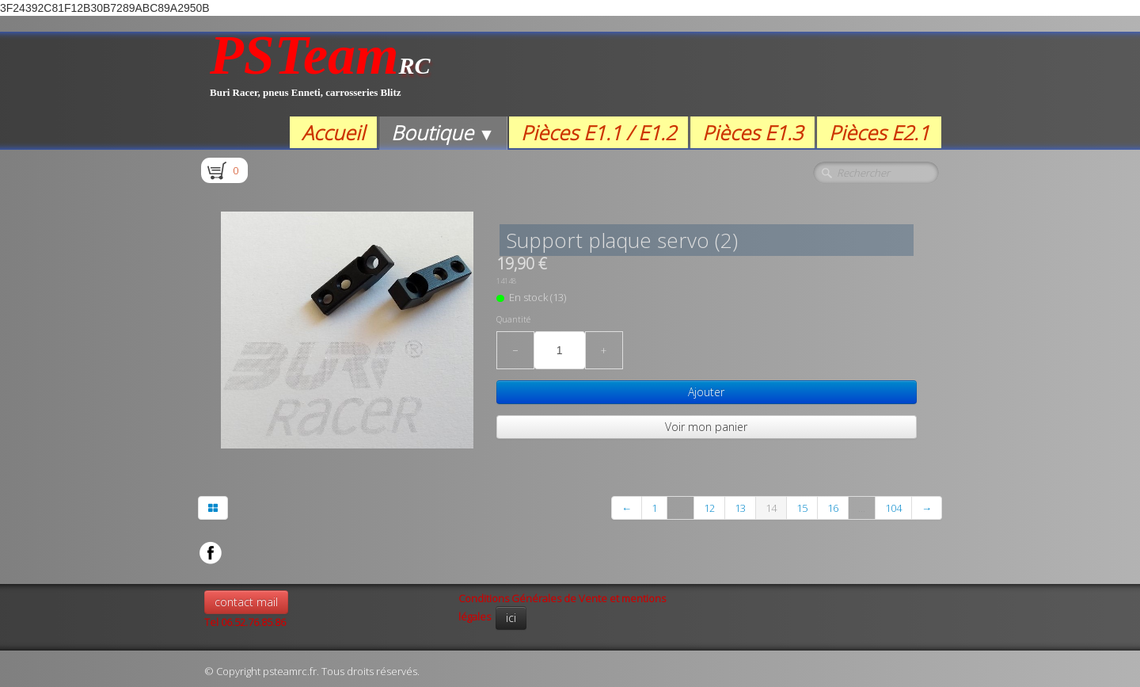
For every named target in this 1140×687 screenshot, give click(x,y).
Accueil (333, 132)
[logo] (320, 74)
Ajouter (706, 391)
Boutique (443, 132)
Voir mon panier (706, 426)
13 (740, 508)
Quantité (513, 319)
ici (511, 617)
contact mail (246, 601)
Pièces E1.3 (752, 132)
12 (709, 508)
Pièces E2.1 (879, 132)
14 (771, 508)
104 (893, 508)
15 (802, 508)
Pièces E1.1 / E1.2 (598, 132)
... (680, 508)
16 (832, 508)
